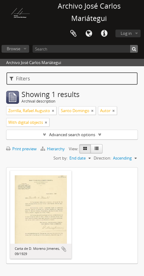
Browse (13, 48)
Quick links (104, 33)
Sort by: (60, 158)
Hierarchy (53, 149)
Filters (20, 78)
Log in (126, 33)
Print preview (21, 149)
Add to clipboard (64, 249)
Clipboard (73, 33)
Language (88, 33)
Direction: (102, 158)
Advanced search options (72, 134)
